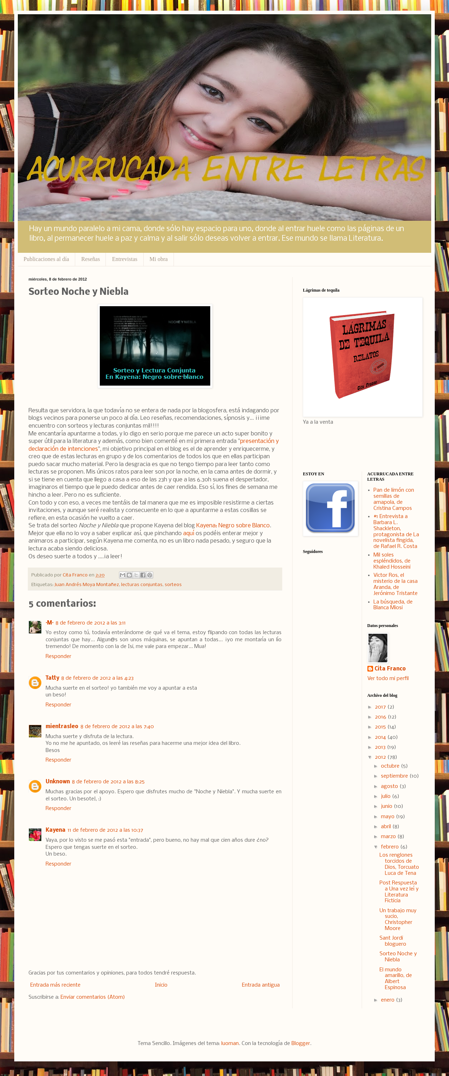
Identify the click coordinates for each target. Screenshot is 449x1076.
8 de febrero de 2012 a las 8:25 (108, 782)
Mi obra (159, 259)
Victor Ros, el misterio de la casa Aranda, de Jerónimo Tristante (395, 584)
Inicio (161, 985)
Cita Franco (390, 669)
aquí (188, 534)
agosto (390, 786)
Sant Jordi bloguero (393, 941)
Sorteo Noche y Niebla (398, 957)
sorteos (173, 584)
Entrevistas (124, 259)
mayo (388, 817)
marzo (389, 837)
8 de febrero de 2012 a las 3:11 (91, 623)
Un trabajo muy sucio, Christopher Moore (398, 919)
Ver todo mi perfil (388, 678)
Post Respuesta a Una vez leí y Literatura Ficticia (399, 892)
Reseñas (90, 259)
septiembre (395, 776)
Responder (58, 656)
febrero (390, 847)
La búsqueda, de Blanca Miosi (393, 605)
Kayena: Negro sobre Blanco (233, 526)
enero (388, 1000)
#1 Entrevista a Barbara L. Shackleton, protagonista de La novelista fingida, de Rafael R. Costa (396, 531)
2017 (381, 707)
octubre (391, 766)
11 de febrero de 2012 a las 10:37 (105, 830)
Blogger (300, 1043)
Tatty (52, 678)
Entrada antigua (261, 985)
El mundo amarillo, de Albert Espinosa (396, 979)
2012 (381, 757)
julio (386, 796)
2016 (381, 717)
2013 (381, 747)
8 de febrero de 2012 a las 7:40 (117, 727)
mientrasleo (62, 727)
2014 (381, 737)
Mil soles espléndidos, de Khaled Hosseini (392, 561)
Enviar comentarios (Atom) (93, 997)
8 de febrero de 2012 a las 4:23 (97, 678)
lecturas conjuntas (141, 584)
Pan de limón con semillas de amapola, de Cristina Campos (393, 499)
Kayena (56, 830)
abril (386, 827)
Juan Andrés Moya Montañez (87, 584)
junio (387, 806)
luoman (230, 1043)
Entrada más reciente (55, 985)
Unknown (58, 782)
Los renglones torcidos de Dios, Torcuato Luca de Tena (399, 864)
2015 (381, 727)
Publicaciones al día (46, 259)
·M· (49, 623)
